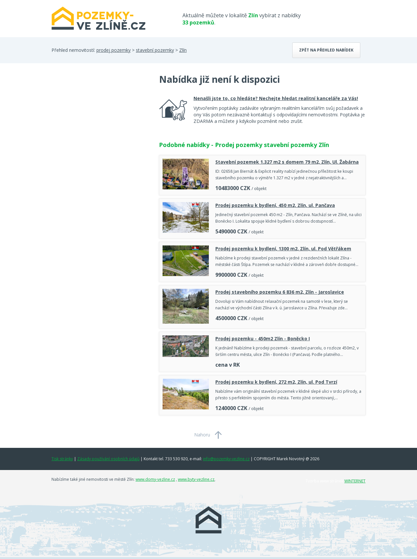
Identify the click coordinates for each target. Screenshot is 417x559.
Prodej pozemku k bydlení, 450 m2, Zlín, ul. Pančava (275, 205)
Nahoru (202, 435)
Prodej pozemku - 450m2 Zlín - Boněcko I (262, 338)
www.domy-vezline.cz (155, 479)
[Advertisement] (100, 125)
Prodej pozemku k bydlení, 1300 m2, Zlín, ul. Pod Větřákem (283, 248)
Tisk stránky (62, 459)
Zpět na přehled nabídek (326, 50)
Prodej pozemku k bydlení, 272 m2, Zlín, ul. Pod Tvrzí (276, 382)
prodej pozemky (113, 50)
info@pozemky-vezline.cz (226, 459)
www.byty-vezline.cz (196, 479)
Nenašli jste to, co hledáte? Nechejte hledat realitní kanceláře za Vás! (276, 98)
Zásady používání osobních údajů (108, 459)
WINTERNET (355, 481)
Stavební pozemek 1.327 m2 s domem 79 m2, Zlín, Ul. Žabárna (287, 162)
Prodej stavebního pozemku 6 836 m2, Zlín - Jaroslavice (279, 292)
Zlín (183, 50)
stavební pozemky (155, 50)
